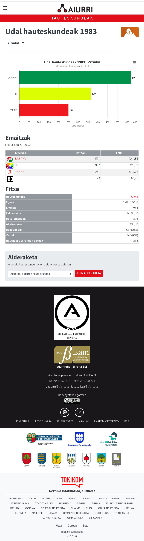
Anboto (88, 498)
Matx (59, 525)
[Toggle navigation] (5, 8)
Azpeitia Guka (19, 503)
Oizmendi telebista (76, 513)
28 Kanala (95, 518)
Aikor (33, 498)
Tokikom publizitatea (72, 531)
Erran (96, 503)
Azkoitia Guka (44, 503)
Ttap (85, 525)
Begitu (81, 503)
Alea (59, 498)
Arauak (84, 421)
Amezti (72, 498)
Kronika (20, 513)
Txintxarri (121, 513)
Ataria (130, 498)
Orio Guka (101, 513)
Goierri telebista (53, 508)
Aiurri (46, 498)
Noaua (52, 513)
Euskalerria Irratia (120, 503)
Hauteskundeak (71, 18)
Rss (126, 421)
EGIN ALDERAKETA (89, 273)
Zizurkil (16, 43)
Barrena (65, 503)
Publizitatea (65, 421)
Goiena (30, 508)
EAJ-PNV (20, 158)
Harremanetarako (106, 421)
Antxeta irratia (109, 498)
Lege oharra (43, 421)
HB (16, 165)
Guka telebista (108, 508)
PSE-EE (19, 171)
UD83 (134, 196)
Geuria (15, 508)
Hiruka (129, 508)
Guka (89, 508)
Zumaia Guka (75, 518)
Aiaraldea (16, 498)
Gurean (72, 525)
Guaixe (75, 508)
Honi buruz (22, 421)
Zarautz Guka (51, 518)
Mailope (37, 513)
